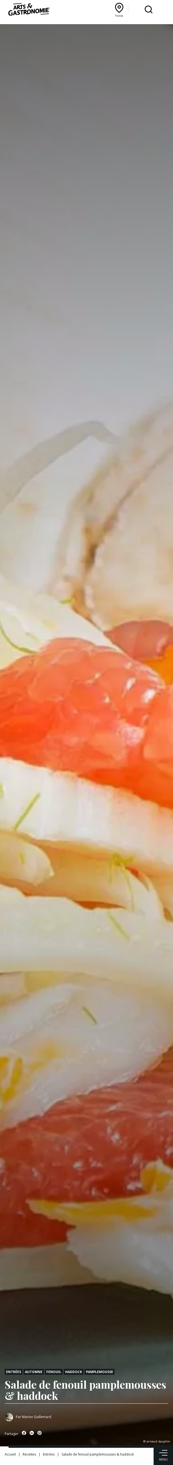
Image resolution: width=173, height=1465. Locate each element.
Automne (33, 1371)
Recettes (29, 1454)
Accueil (10, 1454)
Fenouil (53, 1371)
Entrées (13, 1371)
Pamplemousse (99, 1371)
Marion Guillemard (36, 1416)
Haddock (73, 1371)
